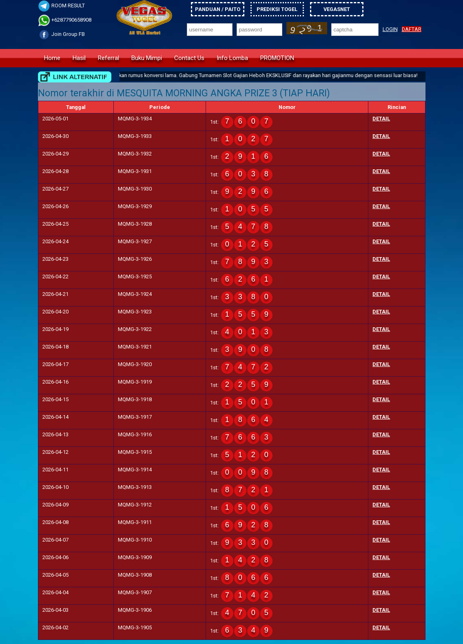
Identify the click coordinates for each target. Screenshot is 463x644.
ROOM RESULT (61, 5)
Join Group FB (61, 34)
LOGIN (390, 29)
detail (381, 118)
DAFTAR (411, 29)
